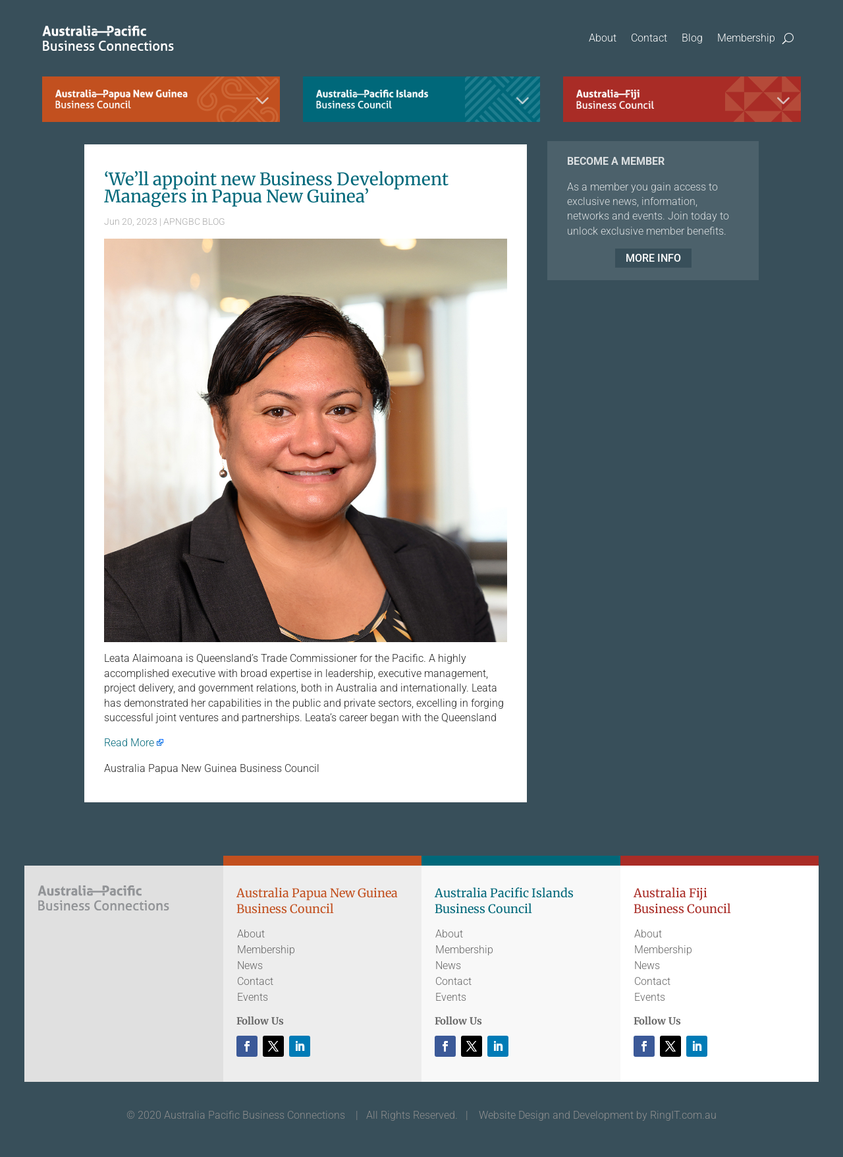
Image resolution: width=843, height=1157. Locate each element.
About (602, 38)
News (250, 965)
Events (252, 997)
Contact (649, 38)
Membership (746, 38)
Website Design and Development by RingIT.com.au (598, 1115)
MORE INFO (653, 258)
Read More (129, 742)
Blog (692, 38)
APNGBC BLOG (194, 221)
